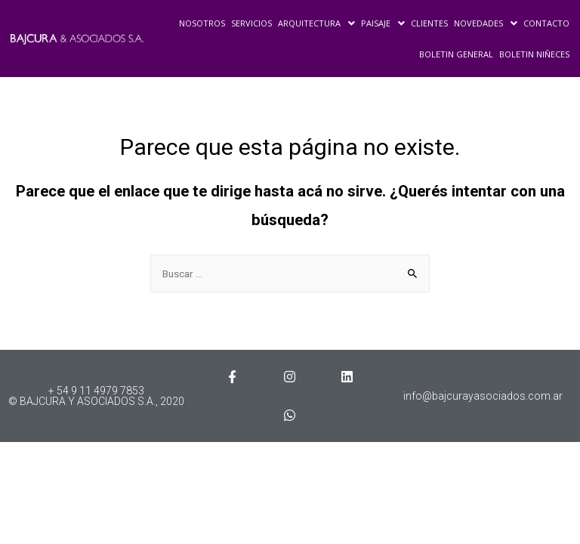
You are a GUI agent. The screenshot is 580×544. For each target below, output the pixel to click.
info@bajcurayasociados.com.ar (483, 396)
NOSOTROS (202, 23)
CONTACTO (546, 23)
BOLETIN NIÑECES (534, 54)
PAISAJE (383, 23)
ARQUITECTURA (316, 23)
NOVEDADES (485, 23)
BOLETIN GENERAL (456, 54)
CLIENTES (429, 23)
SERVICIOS (251, 23)
